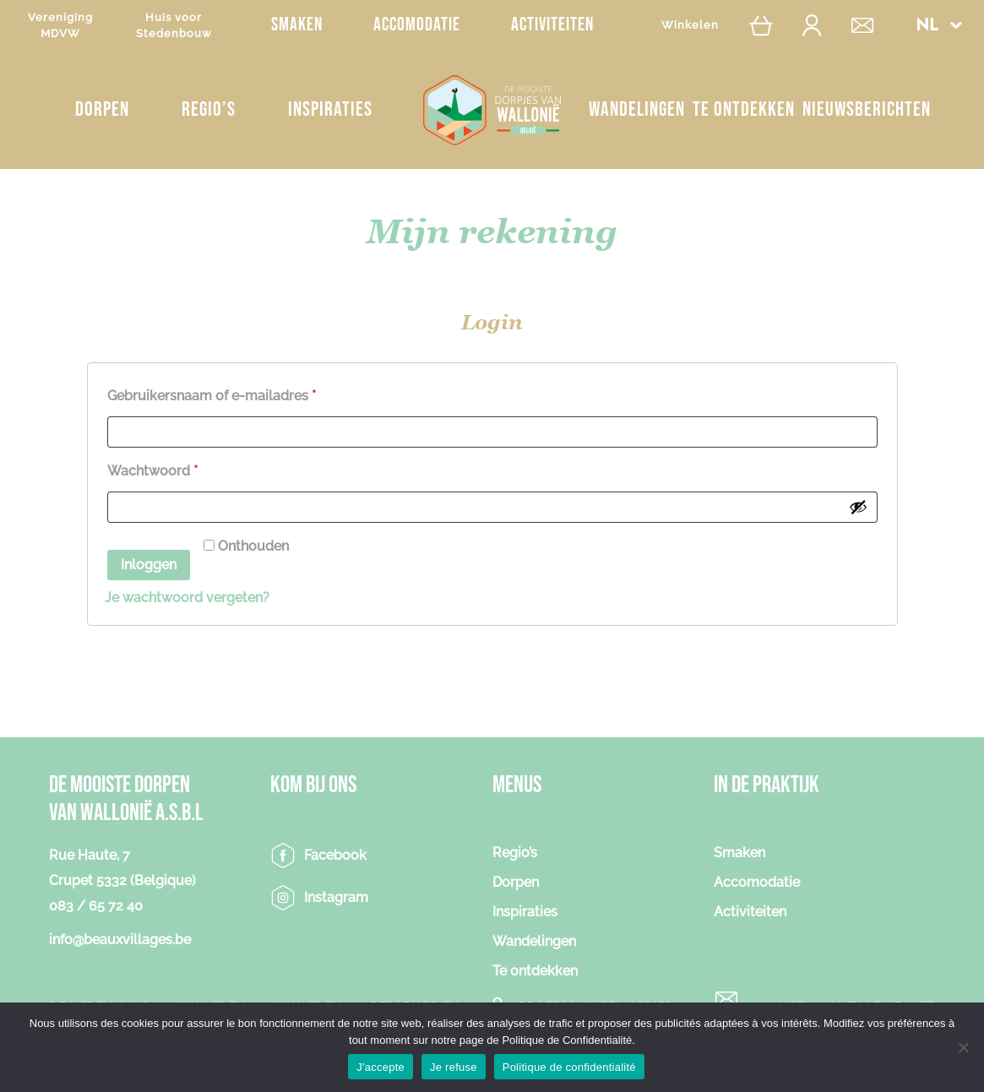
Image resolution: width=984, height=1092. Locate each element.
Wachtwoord (174, 468)
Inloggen (149, 565)
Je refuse (453, 1067)
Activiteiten (552, 24)
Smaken (297, 24)
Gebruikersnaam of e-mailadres (233, 393)
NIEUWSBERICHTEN (866, 109)
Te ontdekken (744, 109)
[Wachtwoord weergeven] (858, 506)
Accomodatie (416, 24)
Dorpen (102, 109)
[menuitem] (938, 25)
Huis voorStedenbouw (174, 25)
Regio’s (209, 109)
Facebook (335, 855)
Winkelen (690, 25)
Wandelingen (637, 109)
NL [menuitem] (927, 26)
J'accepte (380, 1067)
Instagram (336, 897)
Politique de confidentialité (569, 1067)
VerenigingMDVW (60, 25)
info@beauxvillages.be (120, 940)
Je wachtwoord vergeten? (187, 597)
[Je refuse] (962, 1047)
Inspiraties (330, 109)
